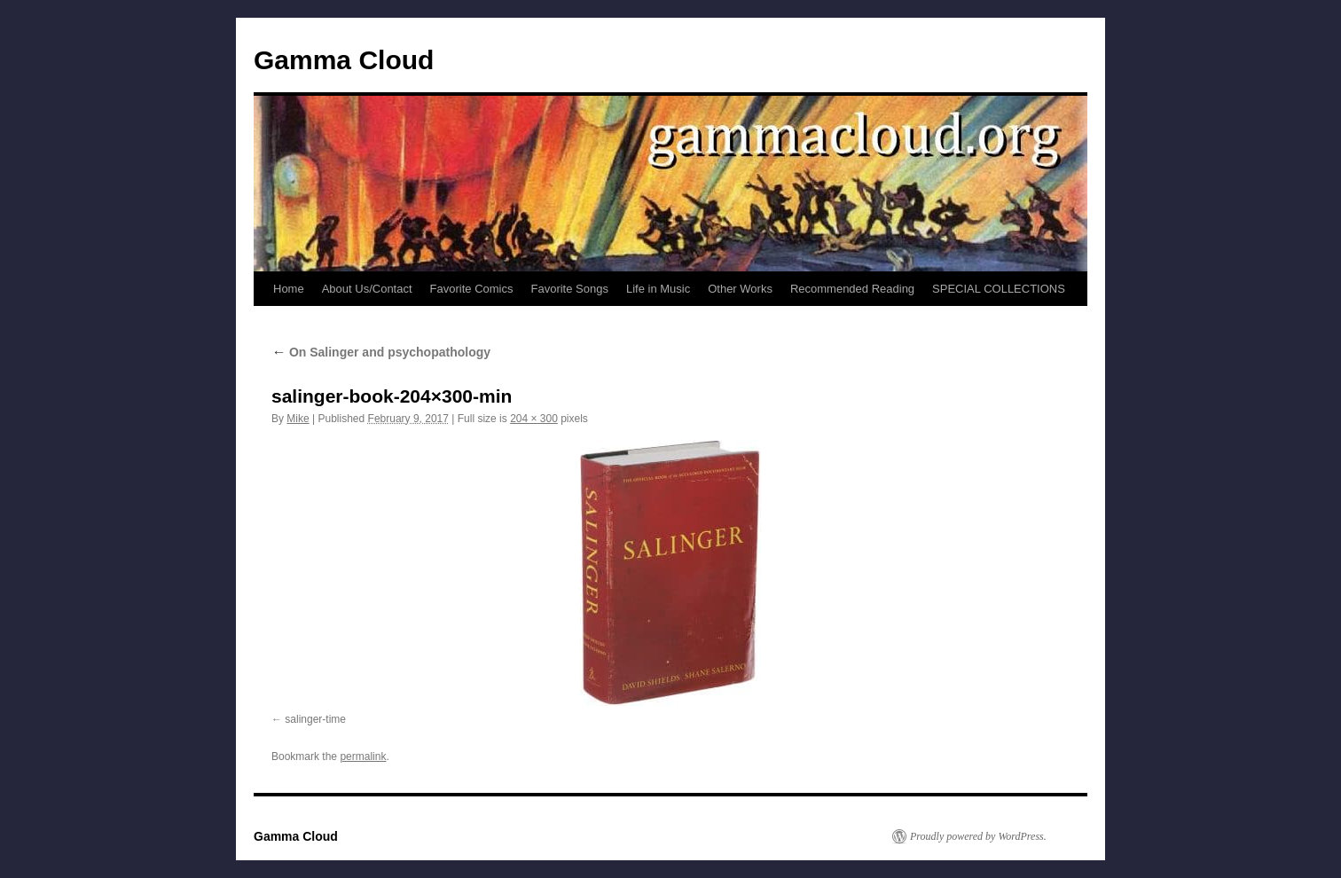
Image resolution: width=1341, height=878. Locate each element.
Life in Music (658, 288)
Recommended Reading (852, 288)
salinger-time (315, 719)
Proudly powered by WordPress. (978, 836)
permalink (363, 756)
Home (288, 288)
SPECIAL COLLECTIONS (998, 288)
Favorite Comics (472, 288)
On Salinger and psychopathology (380, 352)
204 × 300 (534, 418)
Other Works (740, 288)
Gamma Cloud (344, 59)
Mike (297, 418)
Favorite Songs (569, 288)
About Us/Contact (367, 288)
